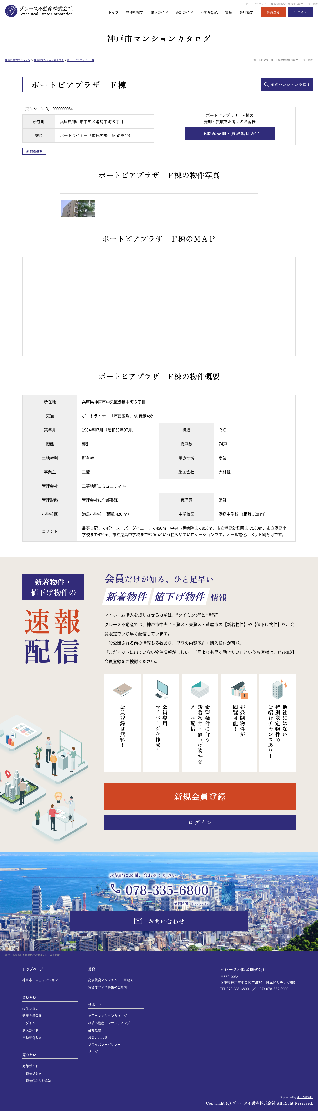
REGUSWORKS (305, 1097)
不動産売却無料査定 (36, 1080)
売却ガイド (180, 12)
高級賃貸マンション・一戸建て (110, 979)
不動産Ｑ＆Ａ (32, 1037)
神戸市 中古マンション (17, 60)
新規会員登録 (32, 1015)
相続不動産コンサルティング (109, 1022)
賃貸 (227, 12)
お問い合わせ (98, 1037)
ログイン (28, 1022)
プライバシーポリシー (104, 1044)
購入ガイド (154, 12)
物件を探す (128, 12)
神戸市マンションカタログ (49, 60)
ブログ (93, 1051)
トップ (106, 12)
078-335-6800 (167, 889)
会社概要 (245, 12)
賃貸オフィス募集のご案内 (107, 987)
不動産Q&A (207, 12)
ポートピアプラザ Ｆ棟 (80, 60)
